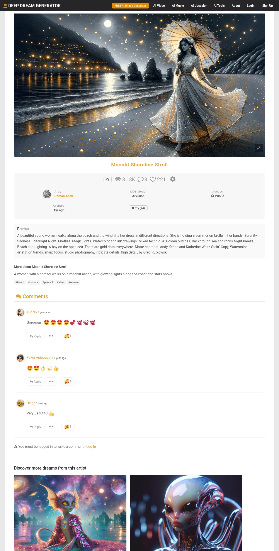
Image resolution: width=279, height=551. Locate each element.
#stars (60, 282)
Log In (91, 447)
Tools (219, 5)
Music (178, 5)
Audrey (31, 312)
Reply (35, 336)
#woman (73, 282)
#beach (19, 282)
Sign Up (267, 5)
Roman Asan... (65, 196)
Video (159, 5)
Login (251, 5)
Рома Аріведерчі (39, 357)
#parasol (48, 282)
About (236, 5)
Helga (30, 403)
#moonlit (33, 282)
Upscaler (199, 5)
